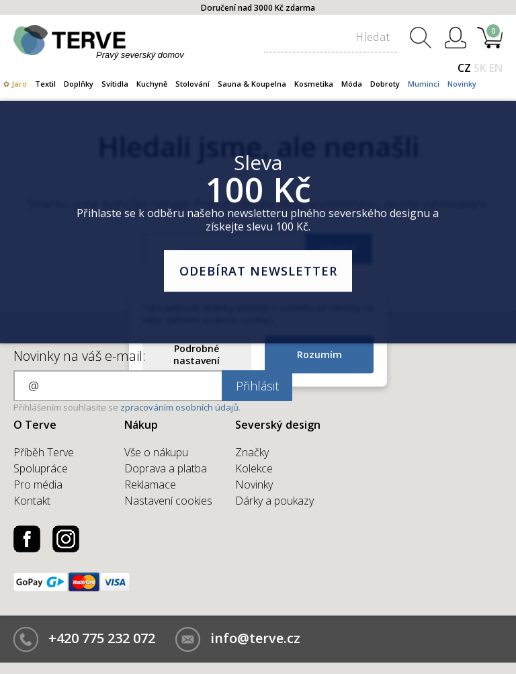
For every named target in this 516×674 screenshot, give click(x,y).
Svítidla (114, 84)
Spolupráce (40, 468)
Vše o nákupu (156, 452)
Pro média (37, 484)
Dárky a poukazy (274, 500)
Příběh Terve (43, 452)
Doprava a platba (165, 468)
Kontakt (31, 500)
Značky (252, 452)
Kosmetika (313, 84)
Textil (45, 84)
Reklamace (150, 484)
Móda (351, 84)
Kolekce (254, 468)
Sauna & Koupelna (252, 84)
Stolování (192, 84)
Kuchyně (151, 84)
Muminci (423, 84)
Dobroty (385, 84)
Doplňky (78, 84)
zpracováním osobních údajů (179, 407)
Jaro (19, 84)
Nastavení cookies (168, 500)
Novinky (461, 84)
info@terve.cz (255, 638)
